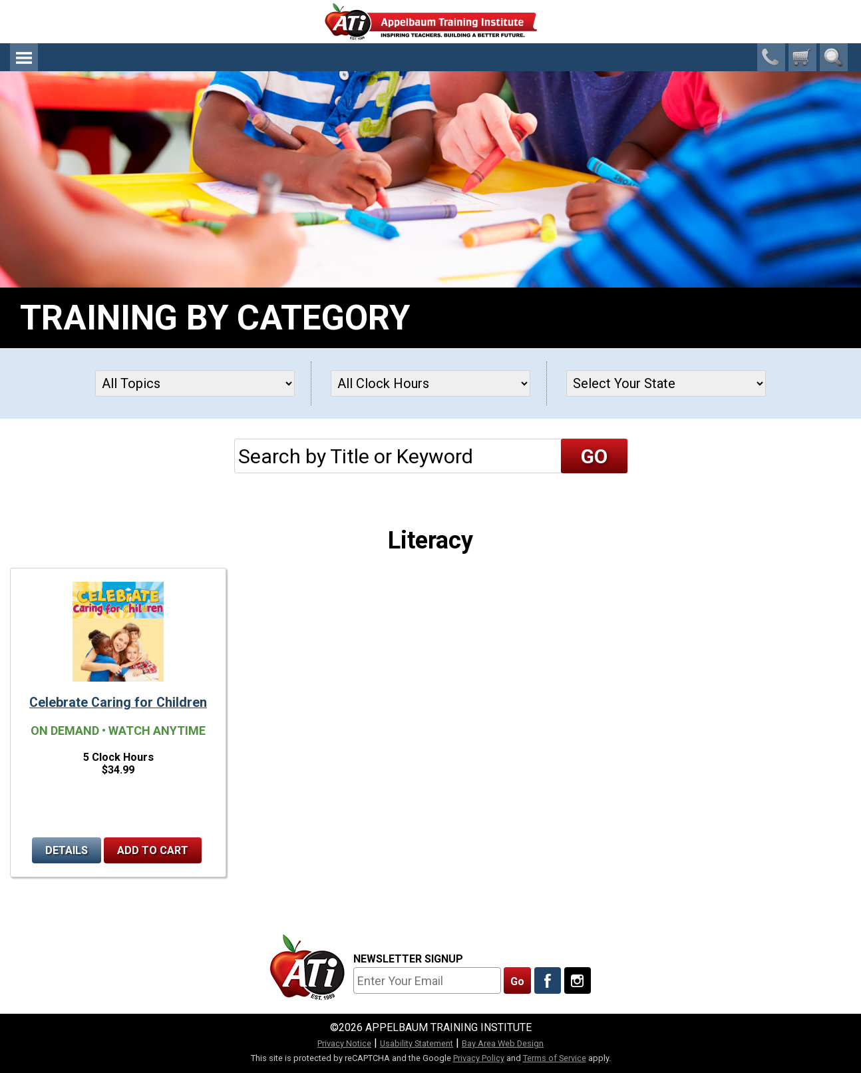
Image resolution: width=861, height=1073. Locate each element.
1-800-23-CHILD (771, 57)
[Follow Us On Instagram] (577, 980)
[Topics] (195, 383)
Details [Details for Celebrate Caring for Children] (66, 850)
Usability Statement (416, 1043)
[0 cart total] (802, 57)
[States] (666, 383)
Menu (24, 57)
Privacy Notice (344, 1043)
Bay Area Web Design (503, 1043)
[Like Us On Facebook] (547, 980)
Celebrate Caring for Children (118, 702)
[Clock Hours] (430, 383)
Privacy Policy (478, 1058)
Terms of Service (554, 1058)
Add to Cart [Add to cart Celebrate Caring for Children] (152, 850)
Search (834, 57)
